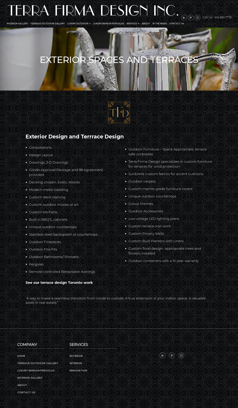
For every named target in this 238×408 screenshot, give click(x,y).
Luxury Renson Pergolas (108, 23)
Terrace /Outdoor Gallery (47, 23)
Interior (76, 363)
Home (21, 356)
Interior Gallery (17, 23)
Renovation (78, 370)
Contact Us (176, 23)
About (146, 23)
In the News (160, 23)
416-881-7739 (223, 17)
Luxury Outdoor (79, 23)
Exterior (76, 356)
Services (133, 23)
